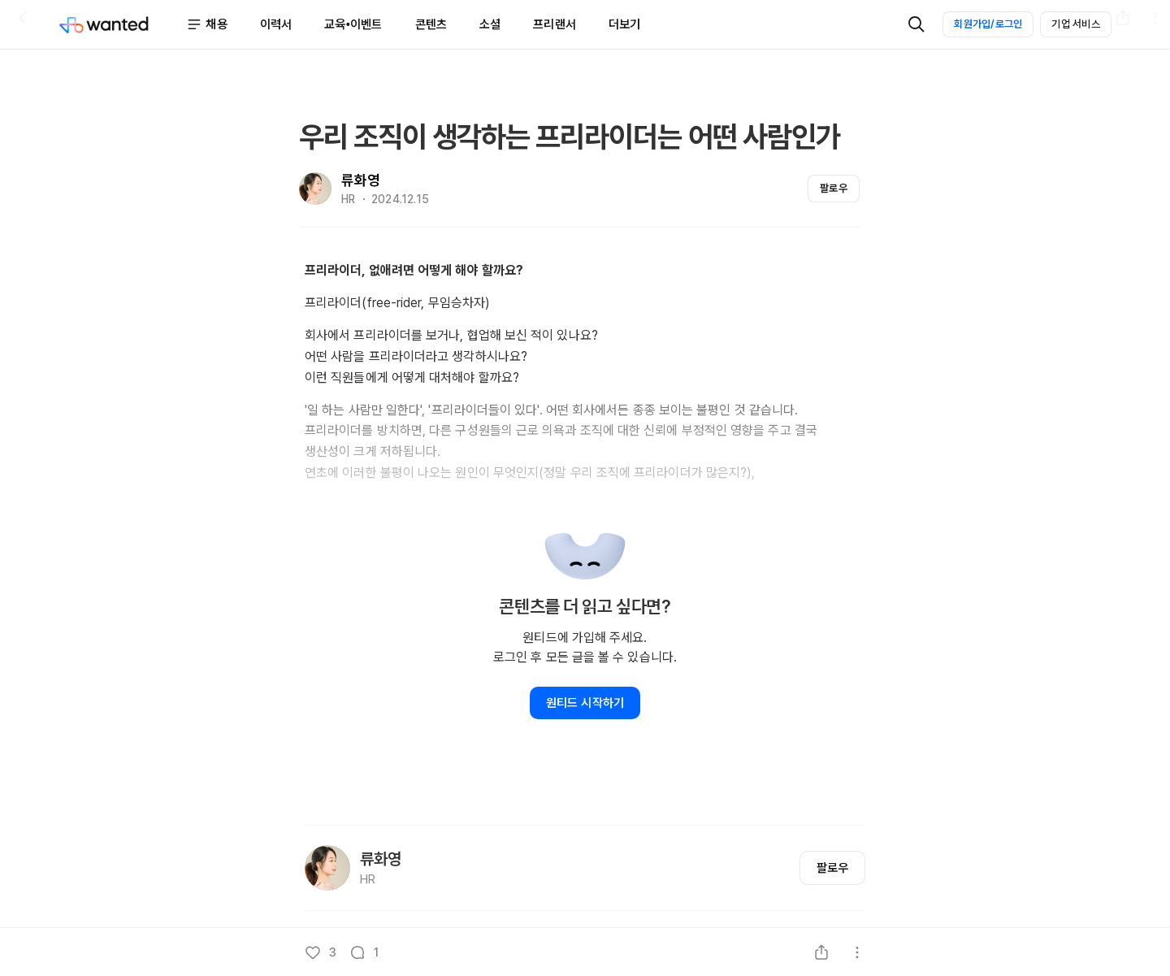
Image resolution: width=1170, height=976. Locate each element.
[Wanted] (122, 24)
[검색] (916, 24)
